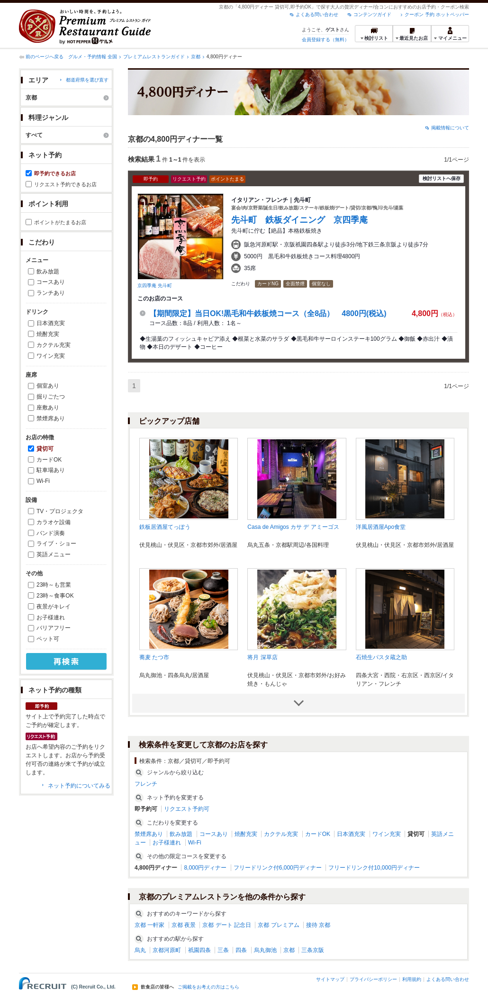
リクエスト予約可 (186, 809)
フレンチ (146, 783)
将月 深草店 (262, 657)
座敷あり (47, 407)
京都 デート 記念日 (226, 925)
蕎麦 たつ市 (154, 657)
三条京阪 (312, 950)
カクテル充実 (53, 345)
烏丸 (140, 950)
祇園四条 (199, 950)
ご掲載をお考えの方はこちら (208, 987)
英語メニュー (53, 554)
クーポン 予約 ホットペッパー (437, 14)
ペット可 (47, 638)
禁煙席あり (50, 418)
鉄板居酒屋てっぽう (164, 527)
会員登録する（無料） (325, 39)
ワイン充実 (50, 356)
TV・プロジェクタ (59, 511)
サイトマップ (330, 979)
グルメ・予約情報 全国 (92, 56)
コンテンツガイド (372, 14)
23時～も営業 (53, 584)
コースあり (50, 282)
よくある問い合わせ (317, 14)
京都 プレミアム (278, 925)
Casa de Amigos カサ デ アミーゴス (293, 527)
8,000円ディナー (205, 867)
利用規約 (411, 979)
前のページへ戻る (44, 56)
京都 (195, 56)
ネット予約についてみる (79, 785)
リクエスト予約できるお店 (65, 184)
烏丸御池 (265, 950)
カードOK (49, 459)
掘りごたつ (50, 396)
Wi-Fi (43, 481)
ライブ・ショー (56, 543)
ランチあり (50, 293)
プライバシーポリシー (373, 979)
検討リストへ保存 (442, 178)
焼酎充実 (47, 334)
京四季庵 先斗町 (154, 285)
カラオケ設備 (53, 522)
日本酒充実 (50, 323)
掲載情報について (450, 127)
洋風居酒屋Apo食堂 (381, 527)
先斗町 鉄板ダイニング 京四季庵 (303, 220)
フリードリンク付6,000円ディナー (278, 867)
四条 (241, 950)
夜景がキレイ (53, 606)
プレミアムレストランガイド (154, 56)
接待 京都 (318, 925)
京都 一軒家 (149, 925)
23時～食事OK (55, 595)
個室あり (47, 385)
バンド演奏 (50, 533)
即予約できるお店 (55, 173)
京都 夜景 (184, 925)
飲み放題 (47, 271)
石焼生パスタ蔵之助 (381, 657)
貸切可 (45, 448)
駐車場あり (50, 470)
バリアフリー (53, 628)
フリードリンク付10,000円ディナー (374, 867)
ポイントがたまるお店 (60, 222)
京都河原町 (167, 950)
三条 (223, 950)
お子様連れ (50, 617)
